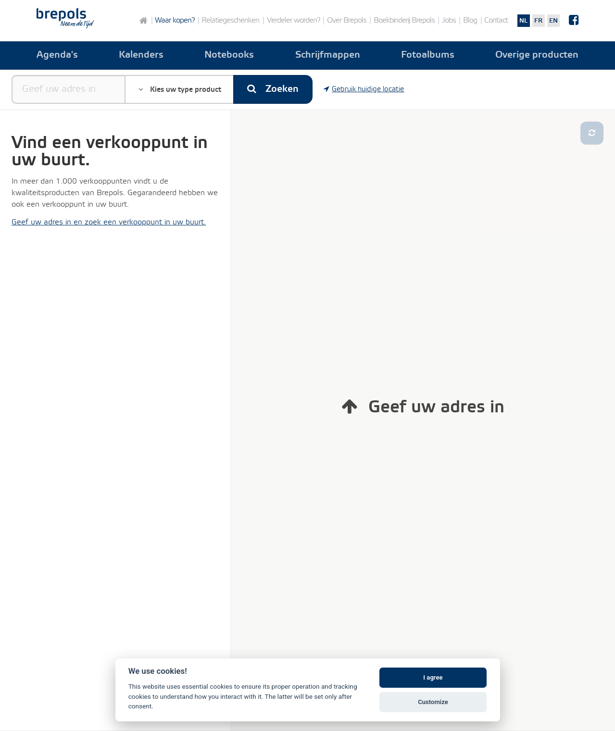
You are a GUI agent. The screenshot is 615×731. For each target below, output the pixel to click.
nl (523, 21)
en (553, 21)
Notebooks (229, 55)
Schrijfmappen (327, 55)
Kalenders (141, 55)
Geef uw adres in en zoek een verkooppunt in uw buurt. (109, 222)
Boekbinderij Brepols (404, 21)
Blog (470, 21)
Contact (496, 21)
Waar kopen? (174, 21)
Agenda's (57, 55)
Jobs (449, 21)
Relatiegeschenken (230, 21)
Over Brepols (346, 21)
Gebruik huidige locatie (364, 89)
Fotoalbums (427, 55)
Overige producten (536, 55)
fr (538, 21)
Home (143, 20)
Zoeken (273, 89)
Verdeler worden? (293, 21)
